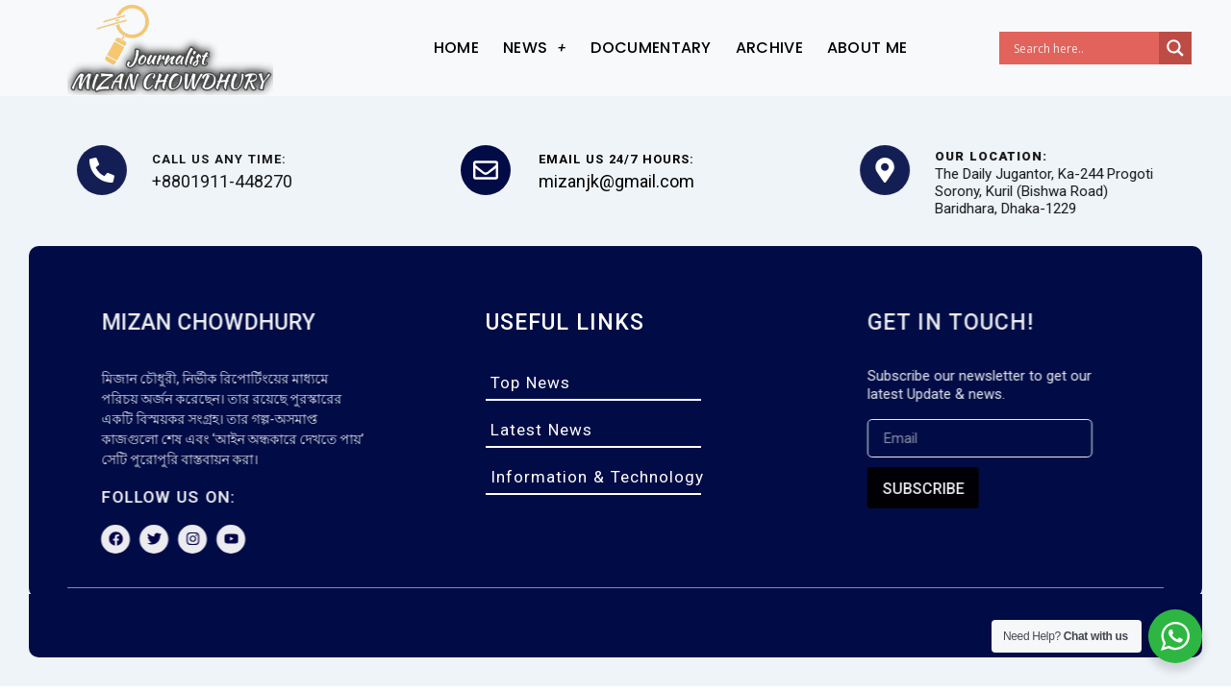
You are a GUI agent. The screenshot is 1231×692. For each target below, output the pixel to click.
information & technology (597, 476)
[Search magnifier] (1175, 48)
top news (530, 382)
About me (867, 48)
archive (769, 48)
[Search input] (1084, 48)
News (535, 48)
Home (456, 48)
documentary (650, 48)
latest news (541, 429)
